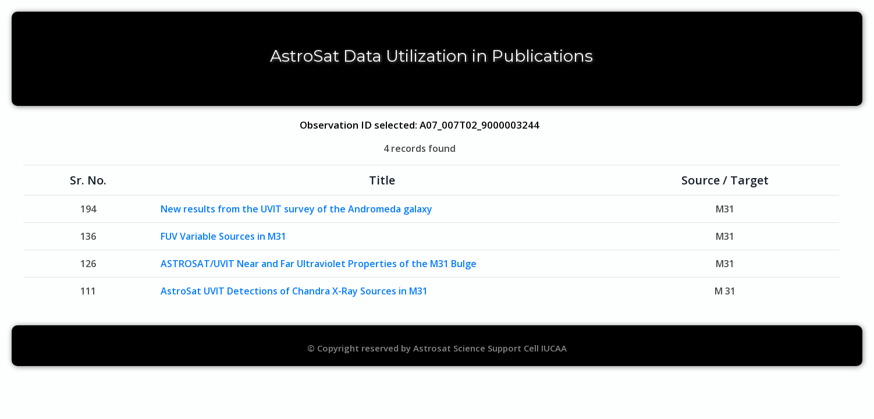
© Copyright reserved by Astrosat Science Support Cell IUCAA (437, 348)
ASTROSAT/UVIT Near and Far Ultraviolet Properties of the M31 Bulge (319, 263)
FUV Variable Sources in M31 (223, 236)
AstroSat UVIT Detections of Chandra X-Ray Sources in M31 (294, 291)
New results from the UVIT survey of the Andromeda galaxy (296, 209)
